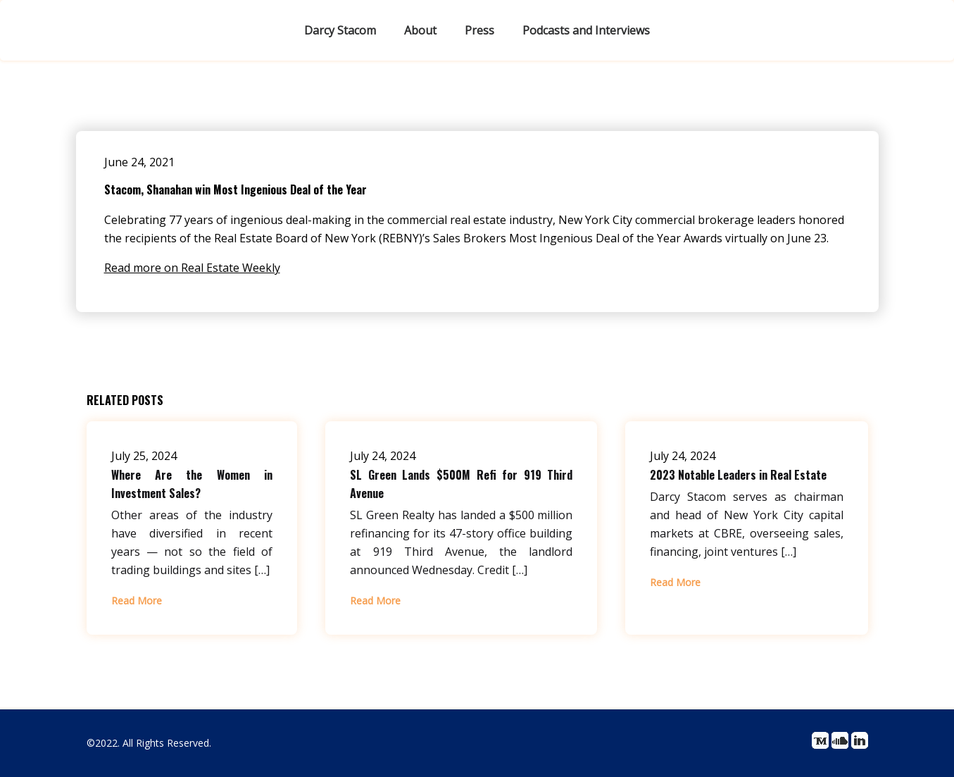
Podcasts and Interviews (586, 30)
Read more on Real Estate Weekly (192, 267)
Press (479, 30)
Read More (136, 600)
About (420, 30)
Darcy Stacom (340, 30)
